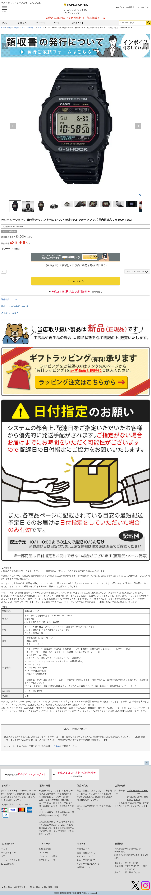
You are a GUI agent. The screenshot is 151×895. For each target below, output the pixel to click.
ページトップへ (147, 763)
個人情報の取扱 (51, 887)
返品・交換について (86, 860)
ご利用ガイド (77, 23)
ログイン (120, 7)
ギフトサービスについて (88, 864)
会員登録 (130, 7)
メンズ (40, 28)
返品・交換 (82, 785)
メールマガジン (143, 7)
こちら (57, 746)
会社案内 (8, 887)
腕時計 (16, 28)
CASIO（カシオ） (28, 28)
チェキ (4, 849)
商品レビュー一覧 (47, 860)
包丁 (3, 856)
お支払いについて (85, 856)
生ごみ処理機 (7, 864)
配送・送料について (86, 852)
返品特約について (9, 299)
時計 (10, 28)
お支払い (6, 785)
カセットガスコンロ (10, 860)
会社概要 (119, 843)
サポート (81, 843)
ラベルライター (8, 852)
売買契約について (85, 867)
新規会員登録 (45, 849)
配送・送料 (45, 785)
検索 (148, 23)
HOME (4, 23)
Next (146, 46)
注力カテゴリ (8, 843)
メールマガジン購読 (48, 856)
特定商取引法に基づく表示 (27, 887)
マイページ (41, 23)
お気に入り (23, 23)
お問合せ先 (120, 785)
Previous (5, 46)
